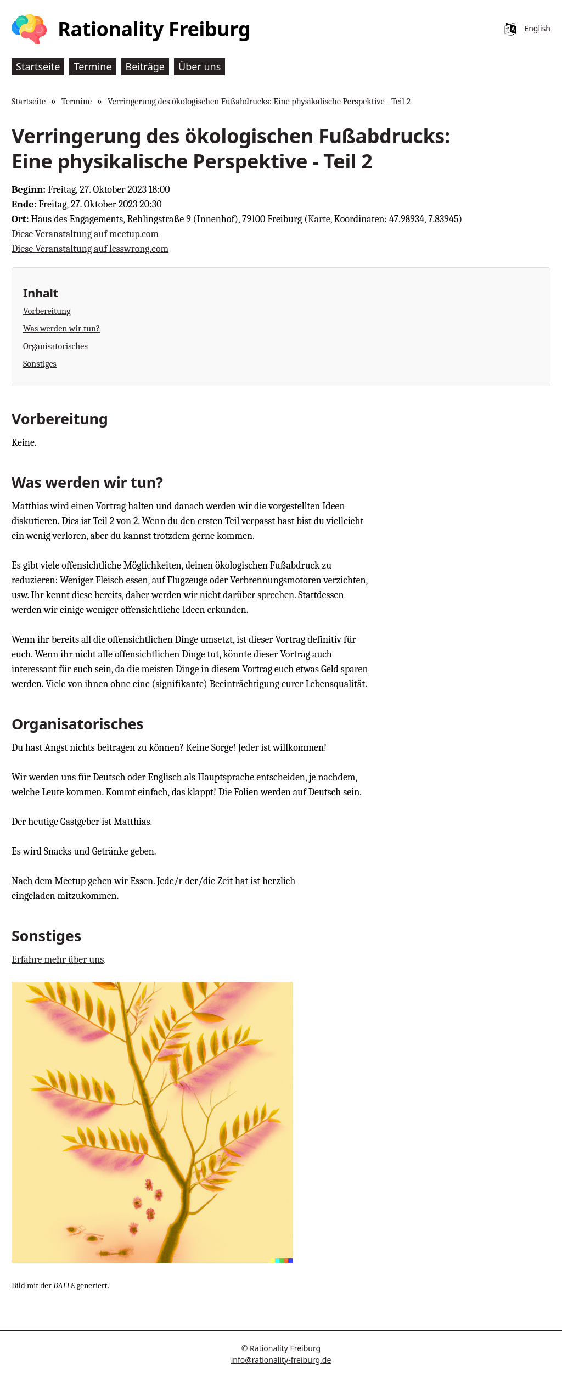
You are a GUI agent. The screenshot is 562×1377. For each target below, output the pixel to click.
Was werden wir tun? (61, 328)
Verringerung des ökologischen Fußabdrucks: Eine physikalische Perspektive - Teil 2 (259, 101)
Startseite (29, 101)
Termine (76, 101)
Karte (319, 219)
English (537, 28)
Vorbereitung (47, 311)
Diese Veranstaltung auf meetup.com (85, 234)
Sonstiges (40, 363)
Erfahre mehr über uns (58, 959)
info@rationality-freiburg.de (281, 1359)
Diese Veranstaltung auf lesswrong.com (90, 249)
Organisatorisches (55, 346)
